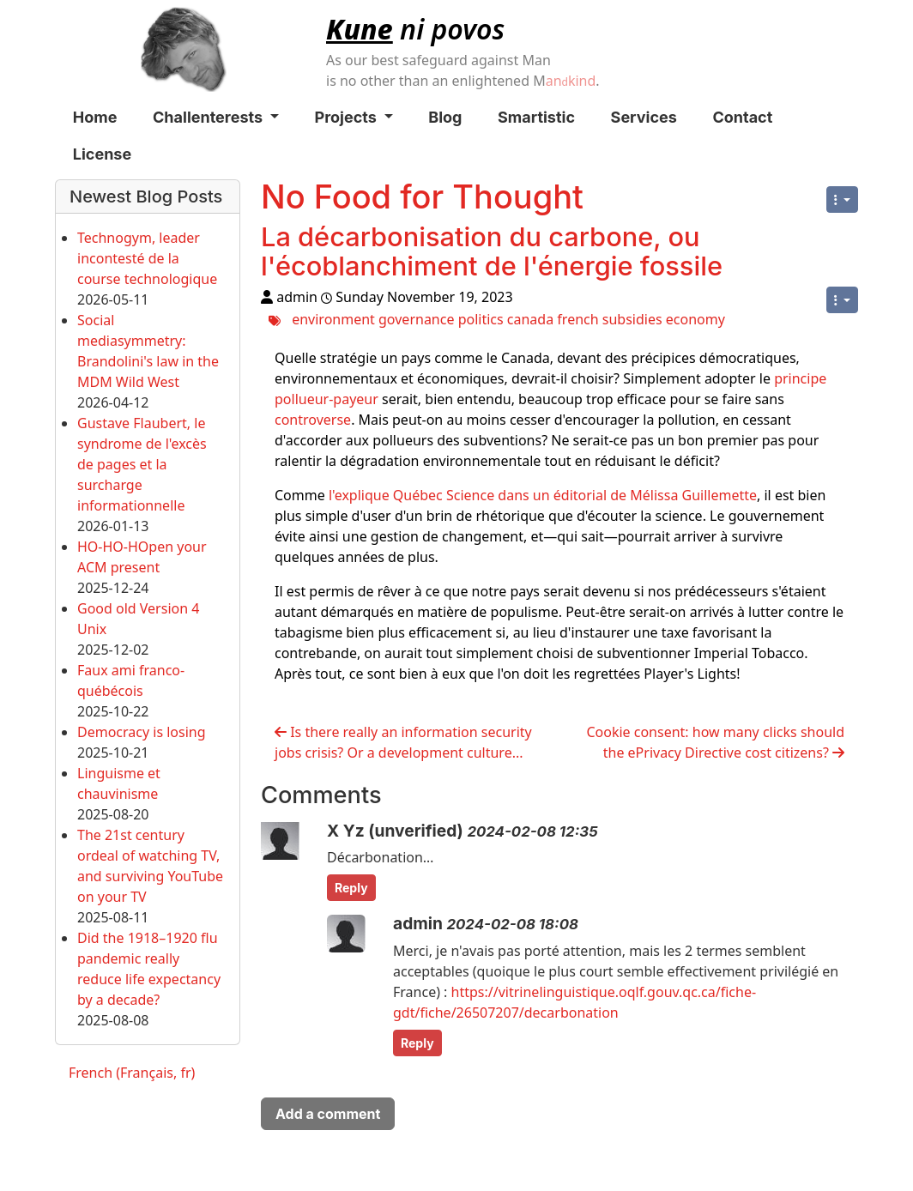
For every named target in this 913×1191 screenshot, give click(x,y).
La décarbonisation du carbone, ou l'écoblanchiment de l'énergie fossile (492, 251)
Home (95, 117)
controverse (313, 419)
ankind (571, 80)
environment (333, 319)
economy (695, 319)
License (102, 154)
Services (644, 117)
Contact (742, 117)
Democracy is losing (141, 731)
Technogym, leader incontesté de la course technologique (147, 258)
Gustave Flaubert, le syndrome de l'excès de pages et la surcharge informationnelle (142, 464)
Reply (351, 887)
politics (481, 319)
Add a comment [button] (327, 1113)
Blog (445, 117)
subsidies (632, 319)
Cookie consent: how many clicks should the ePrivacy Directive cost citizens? (715, 742)
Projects (354, 117)
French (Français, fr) (132, 1072)
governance (416, 319)
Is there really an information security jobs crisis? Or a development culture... (403, 742)
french (577, 319)
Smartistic (536, 117)
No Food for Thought (422, 196)
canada (530, 319)
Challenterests (216, 117)
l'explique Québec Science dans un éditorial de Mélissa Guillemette (543, 495)
